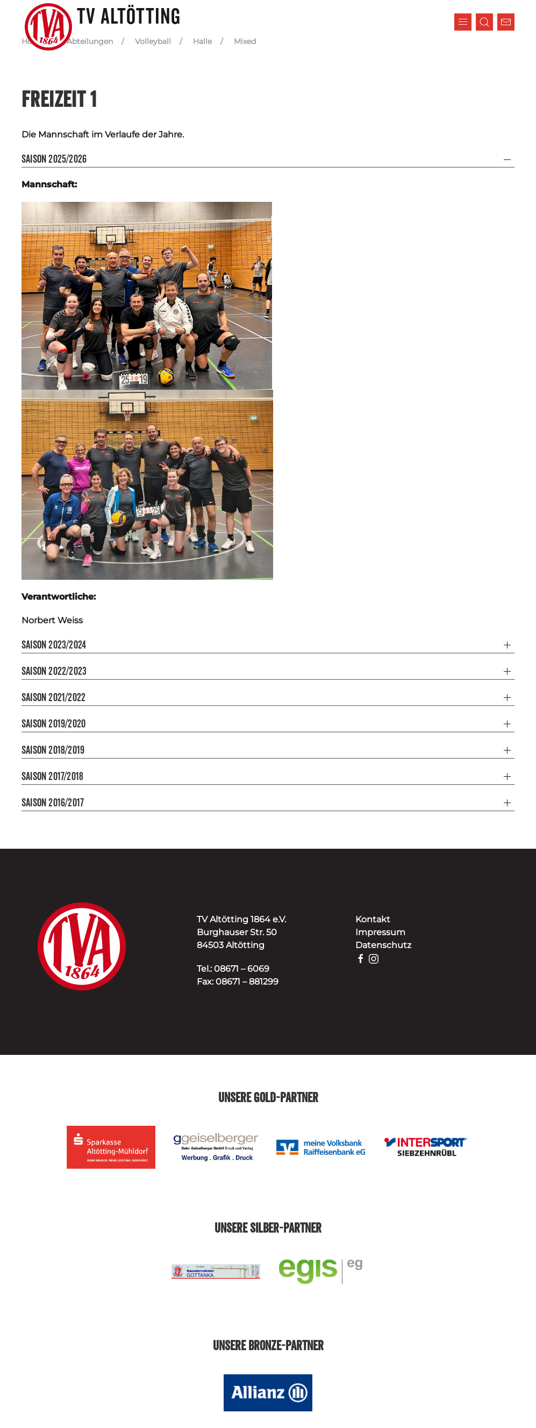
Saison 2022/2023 (54, 672)
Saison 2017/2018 (52, 777)
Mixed (245, 41)
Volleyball (153, 41)
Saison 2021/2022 (53, 698)
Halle (202, 41)
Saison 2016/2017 (53, 803)
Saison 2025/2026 (54, 159)
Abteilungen (90, 41)
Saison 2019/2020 (53, 724)
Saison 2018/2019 (53, 750)
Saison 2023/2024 (54, 645)
